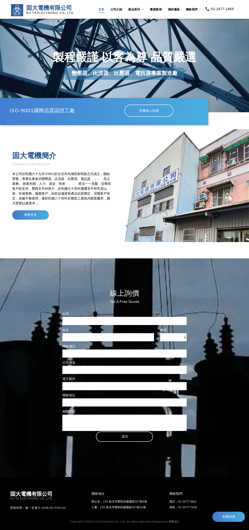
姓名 (65, 330)
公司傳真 (68, 363)
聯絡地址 (68, 395)
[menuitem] (101, 9)
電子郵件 (68, 379)
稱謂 (163, 330)
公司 (65, 314)
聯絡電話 (68, 346)
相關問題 (68, 411)
